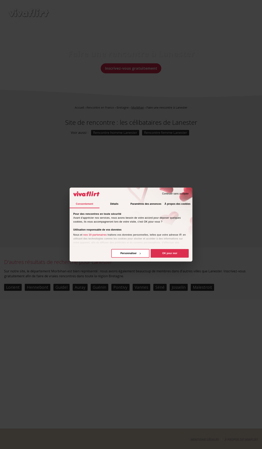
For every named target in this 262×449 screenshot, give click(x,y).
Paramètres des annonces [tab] (145, 203)
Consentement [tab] (84, 203)
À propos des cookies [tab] (178, 203)
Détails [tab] (114, 203)
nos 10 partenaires (95, 234)
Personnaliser (130, 253)
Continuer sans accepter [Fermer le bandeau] (175, 193)
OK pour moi (169, 253)
